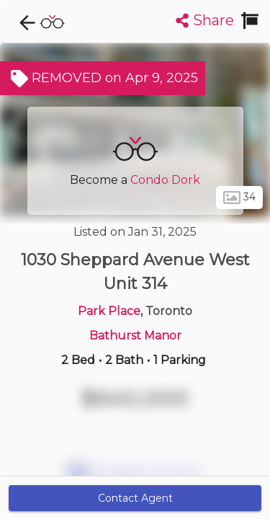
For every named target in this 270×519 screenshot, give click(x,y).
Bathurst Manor (135, 335)
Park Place (109, 311)
